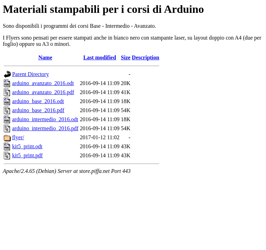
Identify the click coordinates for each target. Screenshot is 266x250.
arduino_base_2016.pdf (38, 110)
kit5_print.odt (27, 146)
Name (45, 57)
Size (126, 57)
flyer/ (18, 137)
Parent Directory (30, 74)
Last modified (99, 57)
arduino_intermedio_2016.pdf (45, 128)
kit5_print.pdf (27, 155)
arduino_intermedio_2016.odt (45, 119)
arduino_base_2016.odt (38, 101)
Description (145, 57)
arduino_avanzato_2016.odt (43, 83)
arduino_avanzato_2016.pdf (43, 92)
